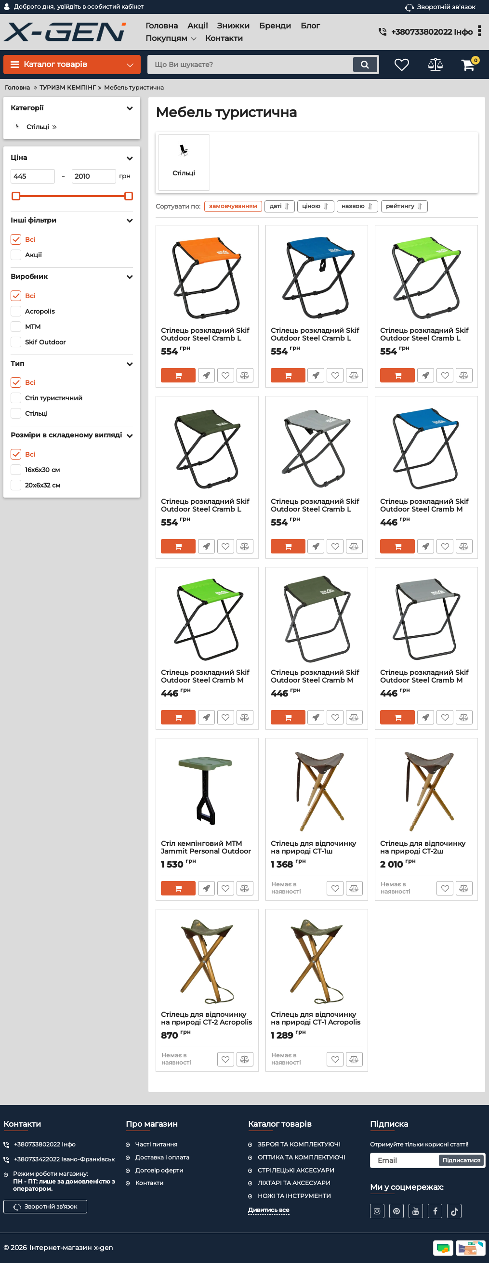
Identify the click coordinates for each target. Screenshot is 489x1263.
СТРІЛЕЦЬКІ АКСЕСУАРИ (296, 1170)
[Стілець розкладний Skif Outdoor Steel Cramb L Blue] (317, 278)
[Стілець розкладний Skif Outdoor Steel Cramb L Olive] (207, 449)
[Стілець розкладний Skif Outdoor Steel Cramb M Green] (207, 620)
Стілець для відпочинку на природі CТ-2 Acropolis (207, 1023)
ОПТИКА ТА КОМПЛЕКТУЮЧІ (301, 1157)
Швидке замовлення (206, 375)
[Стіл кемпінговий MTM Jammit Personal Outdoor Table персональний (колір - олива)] (207, 791)
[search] (262, 64)
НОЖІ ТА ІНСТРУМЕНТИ (294, 1195)
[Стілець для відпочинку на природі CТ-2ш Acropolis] (426, 791)
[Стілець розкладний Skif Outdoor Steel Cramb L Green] (426, 278)
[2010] (94, 176)
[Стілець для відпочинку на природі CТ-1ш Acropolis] (317, 791)
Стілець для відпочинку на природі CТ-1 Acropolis (317, 1023)
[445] (33, 176)
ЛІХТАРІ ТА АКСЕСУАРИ (294, 1182)
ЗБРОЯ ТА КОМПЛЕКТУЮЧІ (299, 1144)
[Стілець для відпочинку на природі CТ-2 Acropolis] (207, 962)
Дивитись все (269, 1209)
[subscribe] (428, 1160)
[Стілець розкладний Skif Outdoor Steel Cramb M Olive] (317, 620)
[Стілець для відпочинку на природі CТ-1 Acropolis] (317, 962)
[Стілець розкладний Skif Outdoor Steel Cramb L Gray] (317, 449)
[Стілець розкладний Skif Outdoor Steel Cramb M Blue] (426, 449)
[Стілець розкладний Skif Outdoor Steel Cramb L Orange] (207, 278)
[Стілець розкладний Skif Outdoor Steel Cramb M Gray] (426, 620)
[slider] (16, 196)
